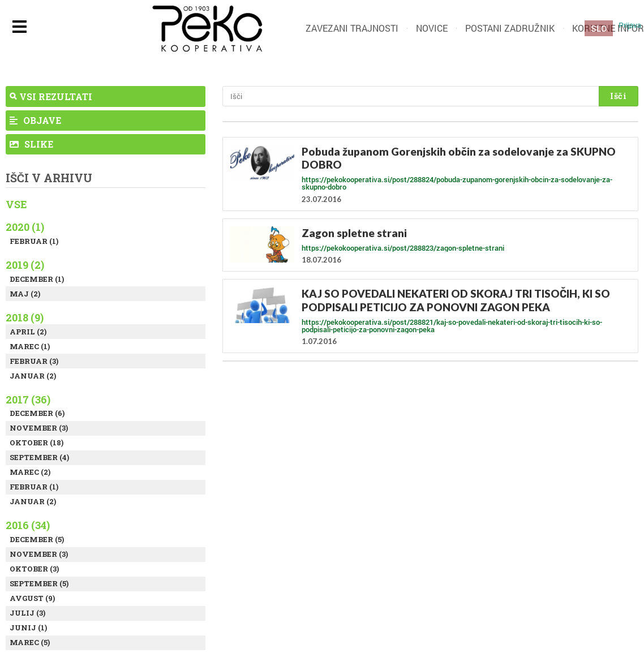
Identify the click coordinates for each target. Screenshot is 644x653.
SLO (599, 28)
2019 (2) (25, 265)
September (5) (39, 583)
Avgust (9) (32, 598)
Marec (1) (30, 346)
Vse (16, 204)
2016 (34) (28, 525)
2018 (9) (25, 317)
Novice (432, 28)
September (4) (39, 457)
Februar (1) (34, 241)
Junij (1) (28, 627)
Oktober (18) (36, 442)
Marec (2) (30, 472)
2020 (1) (25, 227)
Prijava (630, 25)
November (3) (39, 428)
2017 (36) (28, 399)
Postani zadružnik (510, 28)
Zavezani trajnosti (352, 28)
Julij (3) (27, 613)
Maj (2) (25, 294)
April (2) (28, 331)
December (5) (37, 539)
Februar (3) (34, 361)
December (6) (37, 413)
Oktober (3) (34, 569)
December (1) (37, 279)
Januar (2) (33, 376)
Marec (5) (30, 642)
